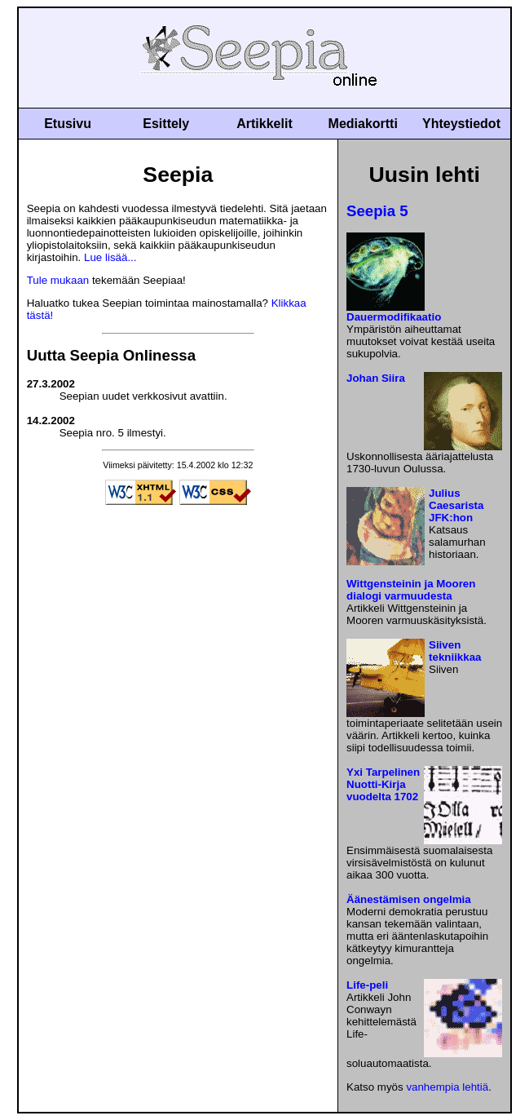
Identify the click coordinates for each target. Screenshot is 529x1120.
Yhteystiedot (461, 124)
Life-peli (367, 985)
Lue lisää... (110, 257)
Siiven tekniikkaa (455, 651)
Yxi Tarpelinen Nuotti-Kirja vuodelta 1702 (383, 784)
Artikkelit (264, 124)
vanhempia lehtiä (447, 1087)
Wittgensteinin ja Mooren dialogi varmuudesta (410, 590)
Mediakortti (363, 124)
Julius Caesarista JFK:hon (456, 505)
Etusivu (67, 124)
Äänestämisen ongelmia (408, 899)
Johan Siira (375, 378)
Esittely (166, 124)
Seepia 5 (377, 210)
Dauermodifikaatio (393, 317)
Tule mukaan (58, 280)
